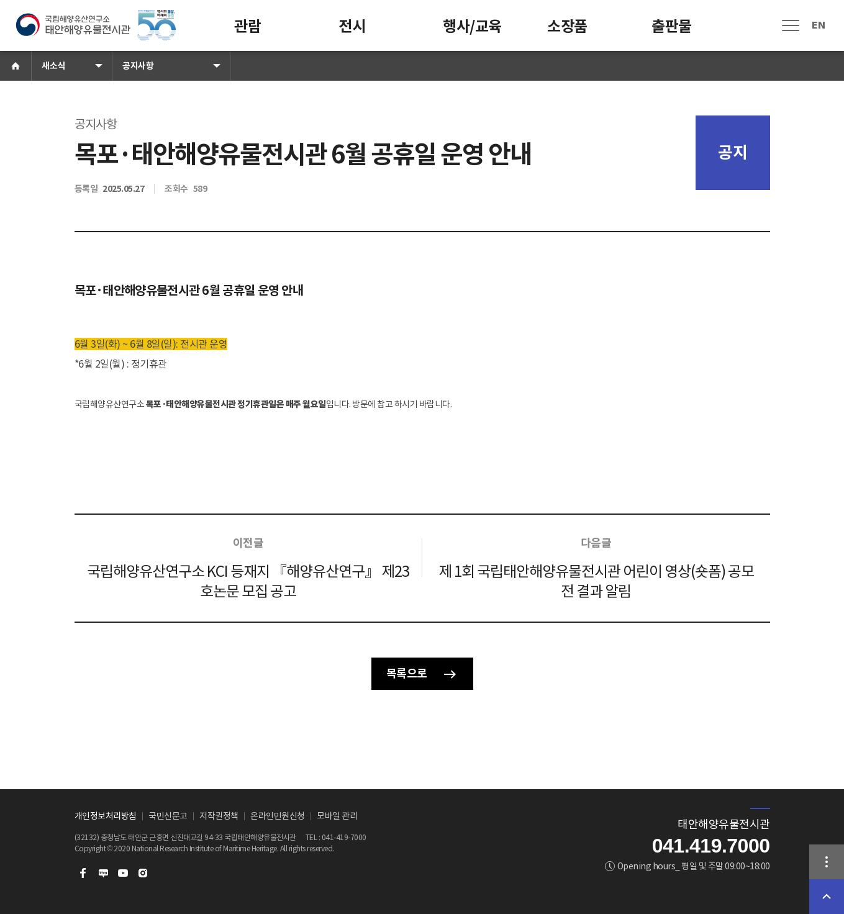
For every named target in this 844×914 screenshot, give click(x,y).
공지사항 (137, 65)
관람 (247, 26)
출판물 (671, 26)
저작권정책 (218, 815)
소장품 (567, 26)
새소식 (53, 65)
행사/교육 (472, 26)
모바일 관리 (337, 815)
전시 (351, 26)
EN (818, 25)
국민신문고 (168, 815)
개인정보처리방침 (106, 815)
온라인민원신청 (277, 815)
